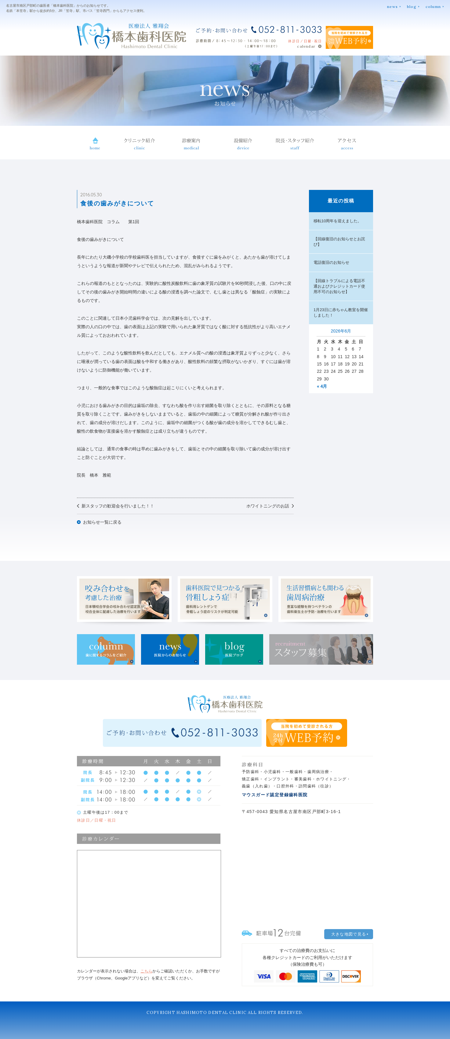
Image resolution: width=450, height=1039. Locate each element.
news (392, 6)
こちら (146, 971)
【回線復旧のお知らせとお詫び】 (339, 242)
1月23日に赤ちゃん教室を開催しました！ (341, 312)
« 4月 (322, 386)
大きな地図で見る (348, 934)
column (433, 6)
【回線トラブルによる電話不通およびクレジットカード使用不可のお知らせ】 (339, 286)
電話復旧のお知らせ (331, 262)
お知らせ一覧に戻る (102, 522)
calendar (306, 46)
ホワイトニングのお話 (267, 505)
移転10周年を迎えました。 (337, 221)
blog (411, 6)
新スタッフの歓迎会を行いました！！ (118, 505)
